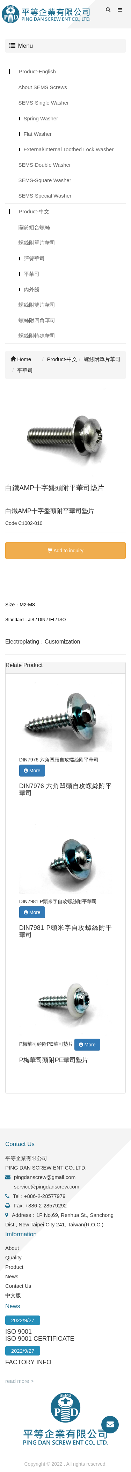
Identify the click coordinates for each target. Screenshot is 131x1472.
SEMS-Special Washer (45, 196)
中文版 (13, 1295)
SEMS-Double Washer (45, 165)
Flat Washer (38, 134)
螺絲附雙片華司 (37, 305)
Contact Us (18, 1286)
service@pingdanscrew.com (46, 1187)
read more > (19, 1381)
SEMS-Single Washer (44, 103)
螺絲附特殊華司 (37, 336)
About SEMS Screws (43, 87)
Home (20, 359)
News (12, 1276)
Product (14, 1267)
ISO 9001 (18, 1331)
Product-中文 (34, 211)
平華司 (31, 274)
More (32, 770)
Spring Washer (41, 118)
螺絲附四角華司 (37, 320)
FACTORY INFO (28, 1362)
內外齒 (31, 289)
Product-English (37, 71)
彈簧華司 (34, 258)
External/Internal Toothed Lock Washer (69, 149)
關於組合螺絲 (34, 227)
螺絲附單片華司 (37, 243)
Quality (13, 1257)
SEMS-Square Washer (45, 180)
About (12, 1248)
